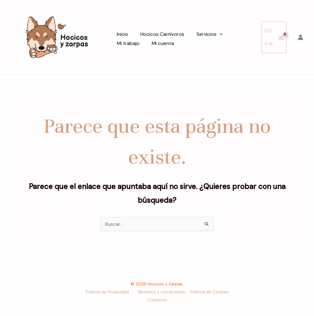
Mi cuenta (163, 43)
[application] (219, 34)
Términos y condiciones (161, 292)
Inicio (122, 34)
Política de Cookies (209, 292)
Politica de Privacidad (108, 292)
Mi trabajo (128, 43)
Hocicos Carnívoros (162, 34)
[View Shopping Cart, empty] (274, 37)
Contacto (157, 300)
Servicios (210, 34)
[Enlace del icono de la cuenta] (300, 37)
